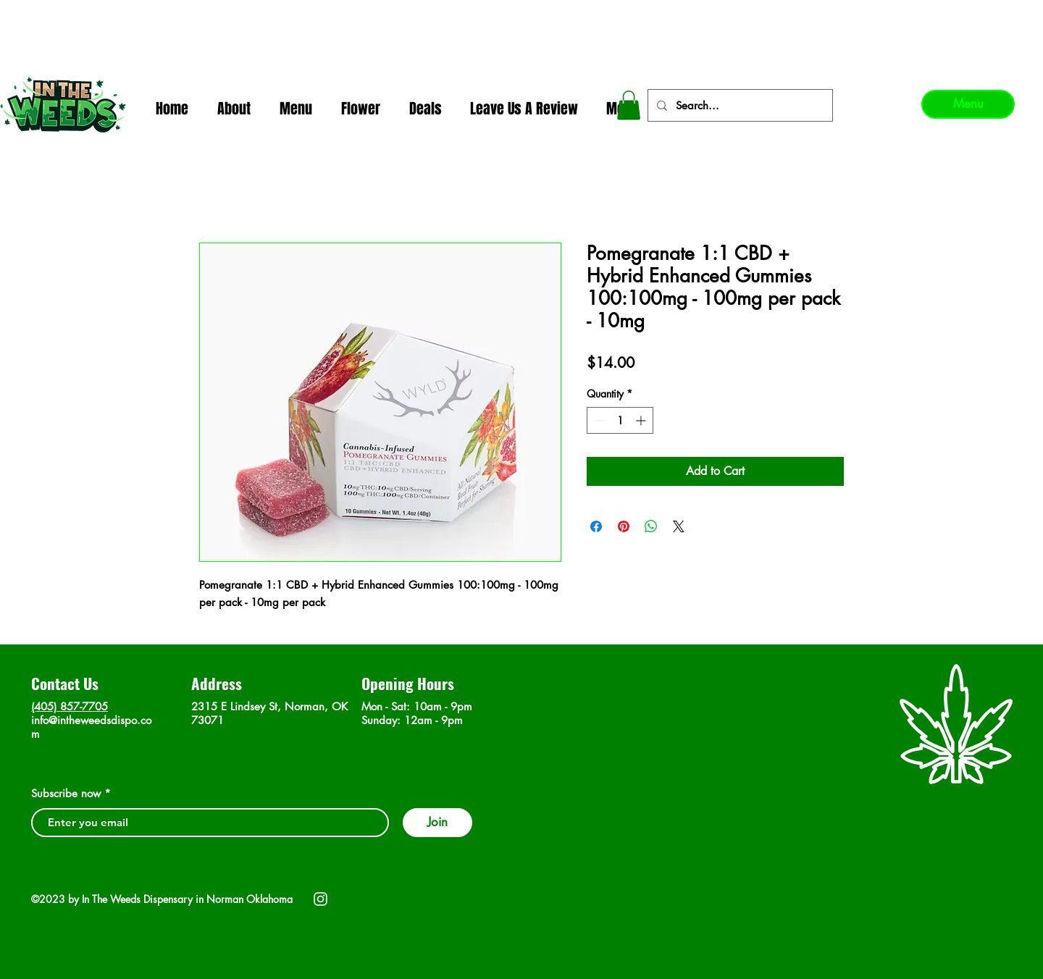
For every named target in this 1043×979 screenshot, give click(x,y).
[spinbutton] (620, 420)
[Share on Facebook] (596, 526)
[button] (628, 105)
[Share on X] (678, 526)
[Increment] (642, 420)
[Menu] (968, 104)
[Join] (437, 822)
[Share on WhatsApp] (651, 526)
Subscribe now (66, 793)
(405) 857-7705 (69, 706)
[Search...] (739, 105)
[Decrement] (598, 420)
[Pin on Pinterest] (623, 526)
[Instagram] (320, 899)
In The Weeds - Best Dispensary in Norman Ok (522, 15)
